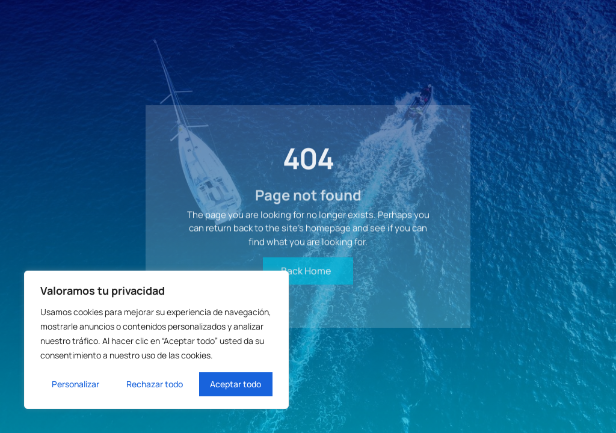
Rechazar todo (154, 384)
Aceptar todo (235, 384)
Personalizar (75, 384)
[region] (156, 340)
